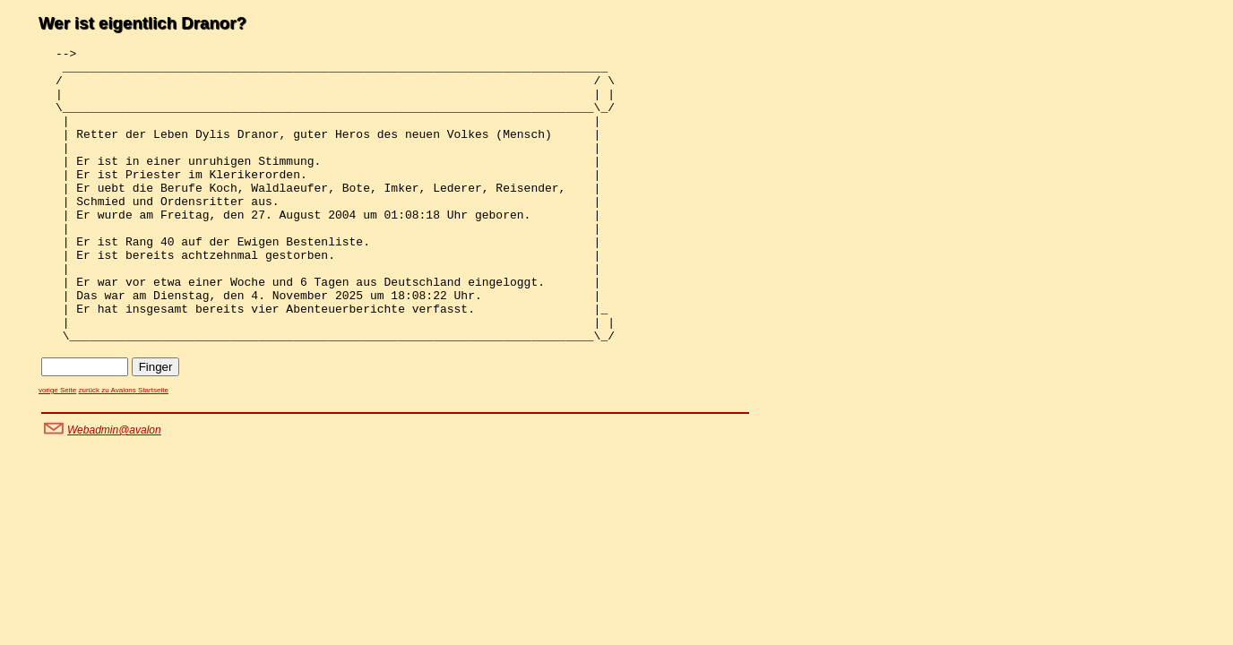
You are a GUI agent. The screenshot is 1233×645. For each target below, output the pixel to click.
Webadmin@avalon (114, 489)
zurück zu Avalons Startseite (123, 449)
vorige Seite (57, 449)
